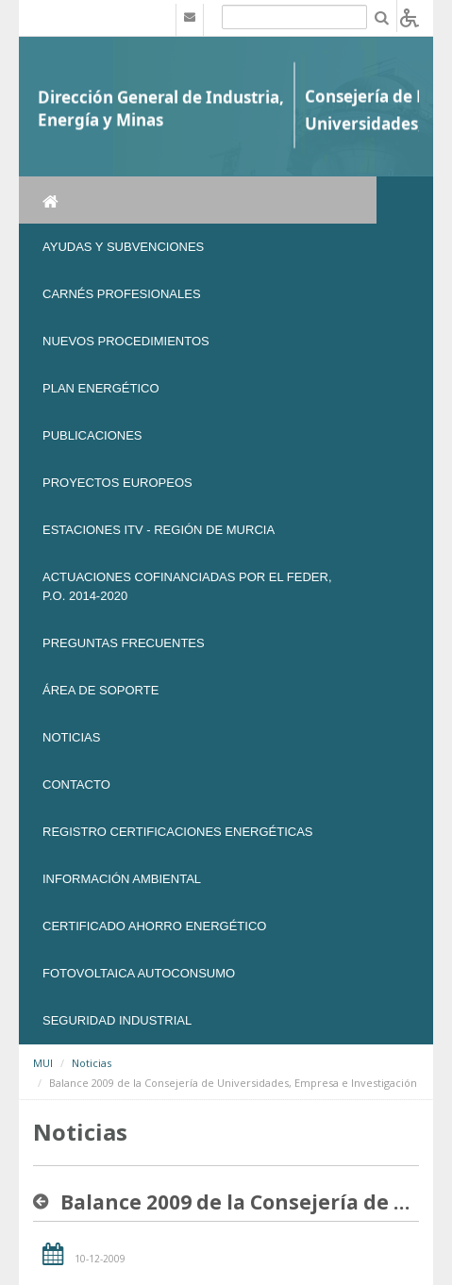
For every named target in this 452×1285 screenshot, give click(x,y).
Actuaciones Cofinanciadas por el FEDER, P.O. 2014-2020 (187, 586)
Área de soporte (100, 690)
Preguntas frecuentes (123, 643)
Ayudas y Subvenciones (123, 247)
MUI (43, 1063)
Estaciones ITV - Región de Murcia (158, 530)
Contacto (76, 784)
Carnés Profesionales (121, 294)
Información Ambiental (121, 879)
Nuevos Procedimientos (125, 341)
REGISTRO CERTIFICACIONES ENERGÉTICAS (177, 832)
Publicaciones (92, 435)
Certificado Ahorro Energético (154, 926)
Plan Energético (100, 388)
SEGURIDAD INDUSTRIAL (117, 1020)
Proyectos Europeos (117, 483)
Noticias (91, 1063)
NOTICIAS (71, 737)
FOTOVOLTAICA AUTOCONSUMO (138, 973)
